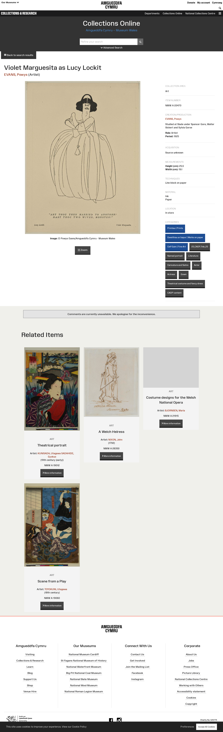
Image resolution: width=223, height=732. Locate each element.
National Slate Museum (84, 679)
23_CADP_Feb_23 (199, 246)
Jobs (191, 660)
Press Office (191, 666)
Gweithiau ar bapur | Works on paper (185, 237)
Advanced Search (111, 47)
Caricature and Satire (177, 265)
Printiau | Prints (175, 228)
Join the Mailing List (137, 666)
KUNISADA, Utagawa (49, 453)
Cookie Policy (79, 726)
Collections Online (172, 13)
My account (203, 2)
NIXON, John (115, 439)
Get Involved (137, 660)
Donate (191, 2)
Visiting (29, 654)
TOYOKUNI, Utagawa (55, 589)
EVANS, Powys (16, 74)
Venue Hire (29, 691)
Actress (171, 274)
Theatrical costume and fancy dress (185, 283)
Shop (30, 685)
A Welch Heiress (111, 432)
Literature (193, 256)
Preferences (187, 726)
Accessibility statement (191, 691)
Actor (196, 265)
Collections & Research (18, 13)
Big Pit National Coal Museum (83, 673)
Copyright (191, 703)
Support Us (29, 679)
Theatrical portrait (51, 445)
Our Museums (10, 2)
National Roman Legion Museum (83, 691)
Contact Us (137, 654)
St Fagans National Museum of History (84, 660)
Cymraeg (217, 2)
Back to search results (18, 55)
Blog (30, 673)
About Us (191, 654)
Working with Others (191, 685)
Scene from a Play (52, 581)
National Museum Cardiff (84, 654)
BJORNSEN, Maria (175, 410)
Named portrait (175, 256)
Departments (152, 13)
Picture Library (191, 673)
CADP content (174, 293)
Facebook (137, 673)
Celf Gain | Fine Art (176, 246)
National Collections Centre (200, 13)
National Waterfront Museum (83, 666)
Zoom (82, 250)
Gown (184, 274)
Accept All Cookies (206, 727)
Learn (30, 666)
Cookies (191, 697)
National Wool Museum (83, 685)
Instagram (137, 679)
